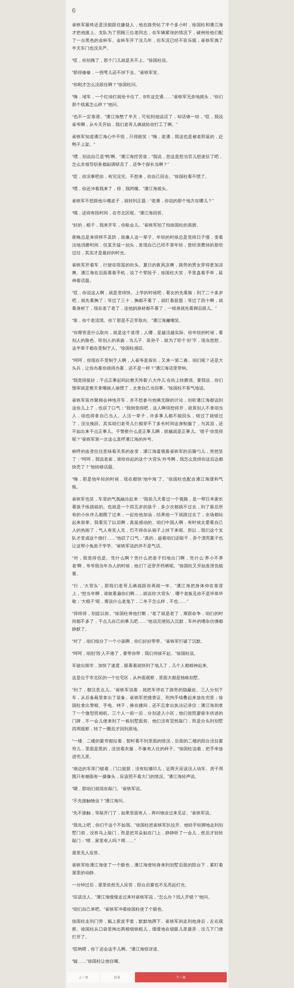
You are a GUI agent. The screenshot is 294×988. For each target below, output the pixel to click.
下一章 (181, 977)
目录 (117, 977)
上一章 (83, 977)
